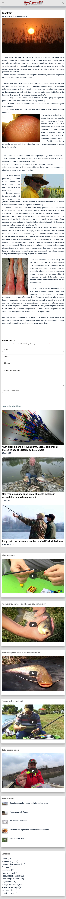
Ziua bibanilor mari (17, 839)
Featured (5, 867)
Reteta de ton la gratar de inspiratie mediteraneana (29, 830)
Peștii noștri (7, 881)
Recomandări (7, 890)
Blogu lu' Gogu (8, 861)
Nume (6, 350)
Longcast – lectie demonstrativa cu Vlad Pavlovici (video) (32, 541)
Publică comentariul (11, 391)
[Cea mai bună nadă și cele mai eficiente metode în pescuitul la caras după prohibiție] (33, 474)
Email (6, 356)
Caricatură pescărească (12, 864)
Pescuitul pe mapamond (12, 879)
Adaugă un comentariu (12, 370)
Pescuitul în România (11, 876)
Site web (7, 363)
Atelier (4, 858)
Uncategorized (8, 893)
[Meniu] (3, 3)
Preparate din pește (10, 887)
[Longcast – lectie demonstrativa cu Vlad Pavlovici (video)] (33, 522)
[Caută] (63, 3)
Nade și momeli (8, 873)
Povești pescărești (10, 884)
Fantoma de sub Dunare (19, 812)
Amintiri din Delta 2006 (18, 821)
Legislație (6, 870)
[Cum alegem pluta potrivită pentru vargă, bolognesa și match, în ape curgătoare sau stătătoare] (33, 427)
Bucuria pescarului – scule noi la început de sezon (29, 803)
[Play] (33, 576)
